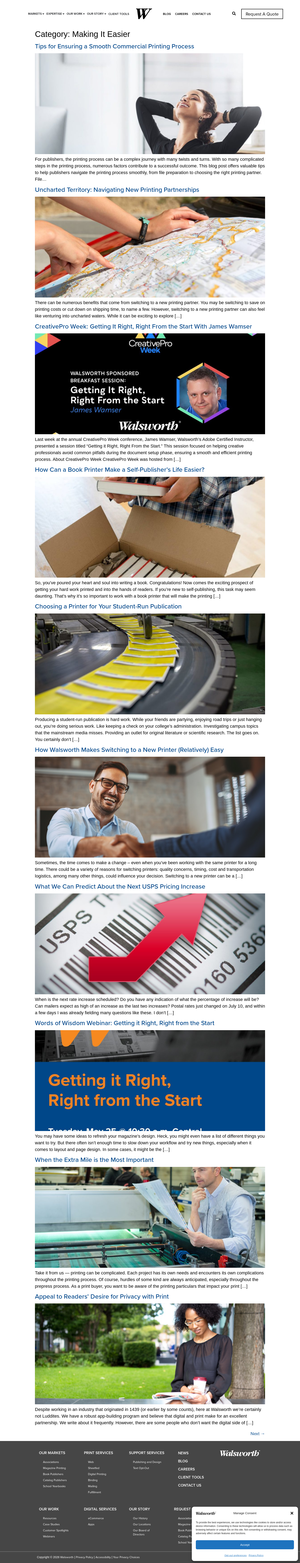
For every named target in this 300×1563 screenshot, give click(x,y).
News (183, 1453)
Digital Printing (97, 1474)
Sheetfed (93, 1468)
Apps (91, 1524)
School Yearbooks (54, 1486)
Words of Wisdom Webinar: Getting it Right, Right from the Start (124, 1022)
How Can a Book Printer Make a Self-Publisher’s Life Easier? (120, 469)
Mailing (92, 1486)
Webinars (49, 1536)
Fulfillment (94, 1492)
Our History (140, 1518)
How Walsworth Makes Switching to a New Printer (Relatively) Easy (129, 749)
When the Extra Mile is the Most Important (94, 1159)
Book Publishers (53, 1474)
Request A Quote (262, 14)
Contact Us (201, 14)
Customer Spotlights (56, 1530)
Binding (93, 1480)
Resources (50, 1518)
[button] (292, 1513)
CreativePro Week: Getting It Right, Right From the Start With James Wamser (143, 326)
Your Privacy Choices (126, 1557)
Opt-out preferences (235, 1555)
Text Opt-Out (141, 1468)
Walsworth (66, 1557)
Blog (167, 14)
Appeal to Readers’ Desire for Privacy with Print (102, 1296)
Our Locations (142, 1524)
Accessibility (103, 1557)
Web (91, 1462)
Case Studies (51, 1524)
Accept (245, 1544)
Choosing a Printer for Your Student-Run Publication (108, 606)
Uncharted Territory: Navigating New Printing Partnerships (117, 189)
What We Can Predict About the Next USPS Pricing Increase (120, 886)
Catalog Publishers (55, 1480)
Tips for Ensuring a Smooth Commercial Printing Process (114, 46)
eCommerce (96, 1518)
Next (258, 1433)
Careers (181, 14)
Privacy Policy (256, 1555)
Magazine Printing (54, 1468)
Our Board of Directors (141, 1532)
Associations (51, 1462)
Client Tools (191, 1477)
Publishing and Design (147, 1462)
